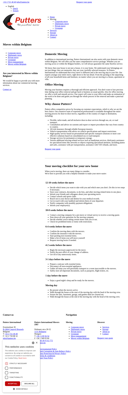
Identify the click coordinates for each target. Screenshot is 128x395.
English (11, 6)
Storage (53, 33)
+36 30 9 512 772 (46, 340)
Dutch (15, 8)
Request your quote (84, 2)
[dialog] (21, 366)
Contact (53, 37)
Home (52, 17)
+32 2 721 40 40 (9, 2)
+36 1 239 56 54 (42, 336)
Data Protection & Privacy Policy (52, 353)
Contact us (7, 89)
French (15, 11)
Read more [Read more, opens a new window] (22, 358)
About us (53, 35)
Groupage (59, 28)
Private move (60, 26)
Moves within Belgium (17, 64)
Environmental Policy (48, 349)
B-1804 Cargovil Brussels (13, 329)
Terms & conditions (47, 356)
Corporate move (61, 21)
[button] (21, 389)
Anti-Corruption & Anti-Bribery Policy (55, 351)
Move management (15, 62)
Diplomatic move (62, 24)
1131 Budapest (40, 332)
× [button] (37, 343)
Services (53, 30)
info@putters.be (22, 2)
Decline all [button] (29, 384)
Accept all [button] (12, 384)
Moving (53, 19)
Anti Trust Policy (46, 358)
